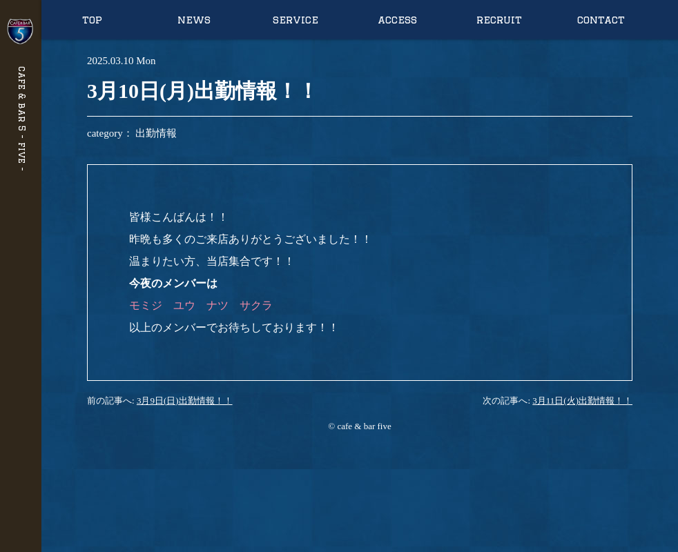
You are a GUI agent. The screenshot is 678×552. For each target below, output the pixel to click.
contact (601, 20)
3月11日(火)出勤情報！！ (582, 400)
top (92, 20)
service (295, 20)
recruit (499, 20)
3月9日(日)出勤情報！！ (185, 400)
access (397, 20)
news (194, 20)
